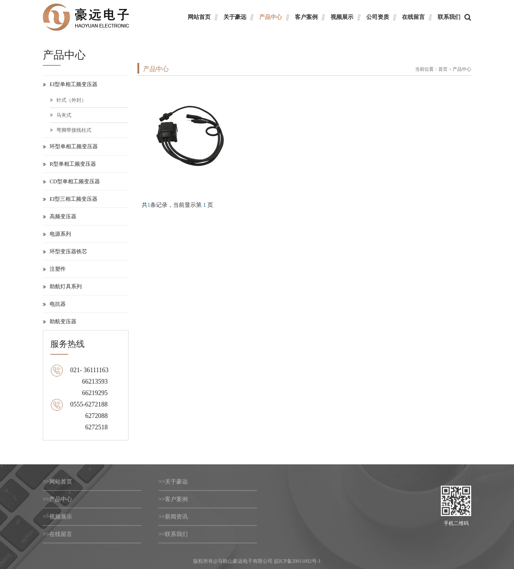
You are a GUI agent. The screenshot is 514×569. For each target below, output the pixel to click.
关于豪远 (234, 17)
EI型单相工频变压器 (70, 84)
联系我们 (449, 17)
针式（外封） (68, 100)
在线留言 (413, 17)
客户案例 (306, 17)
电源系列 (57, 234)
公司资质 (377, 17)
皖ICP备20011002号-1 (297, 563)
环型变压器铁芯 (65, 251)
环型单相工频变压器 (70, 146)
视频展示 (342, 17)
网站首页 (199, 17)
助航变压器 (59, 321)
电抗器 (54, 304)
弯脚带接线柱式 (70, 130)
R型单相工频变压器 (69, 164)
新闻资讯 (173, 518)
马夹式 (60, 115)
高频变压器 (59, 216)
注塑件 (54, 269)
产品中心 (270, 17)
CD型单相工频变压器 (71, 181)
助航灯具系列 (62, 286)
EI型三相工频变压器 (70, 199)
